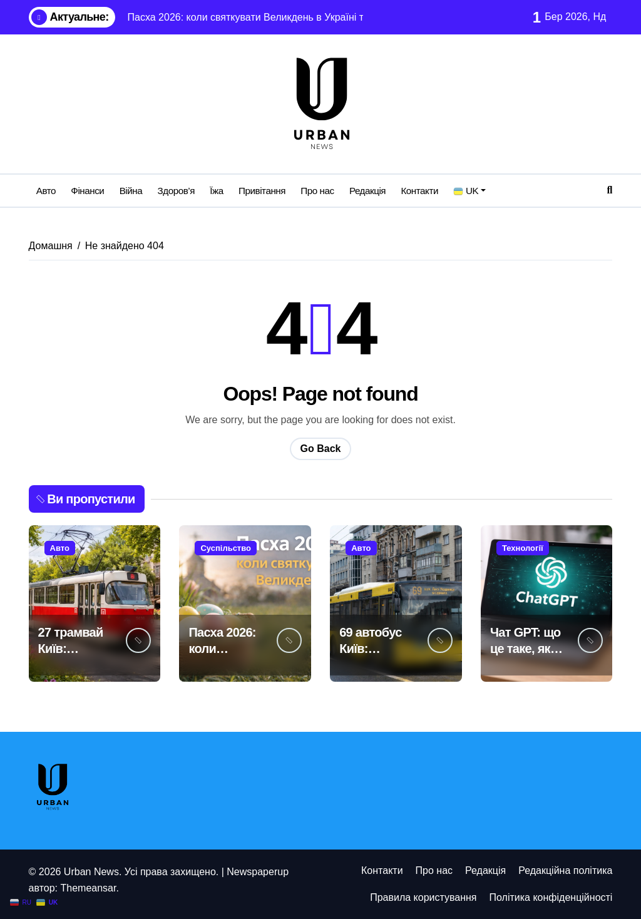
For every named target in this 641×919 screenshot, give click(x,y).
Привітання (261, 190)
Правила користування (423, 897)
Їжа (216, 190)
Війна (131, 190)
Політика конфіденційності (551, 897)
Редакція (367, 190)
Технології (522, 548)
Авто (46, 190)
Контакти (419, 190)
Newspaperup (258, 871)
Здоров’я (176, 190)
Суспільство (225, 548)
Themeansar (88, 888)
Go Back (320, 448)
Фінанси (87, 190)
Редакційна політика (565, 870)
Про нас (317, 190)
